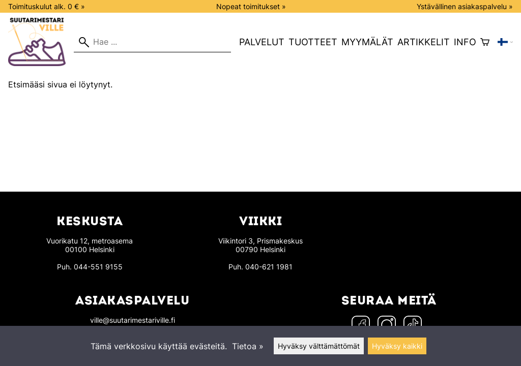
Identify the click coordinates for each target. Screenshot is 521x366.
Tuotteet (312, 42)
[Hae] (152, 42)
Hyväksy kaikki (397, 346)
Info (465, 42)
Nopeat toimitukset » (251, 6)
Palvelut (261, 42)
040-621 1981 (269, 266)
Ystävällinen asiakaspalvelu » (465, 6)
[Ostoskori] (484, 42)
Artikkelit (423, 42)
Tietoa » (248, 346)
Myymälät (367, 42)
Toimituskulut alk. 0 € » (46, 6)
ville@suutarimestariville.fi (132, 320)
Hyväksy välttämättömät (319, 346)
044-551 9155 (98, 266)
